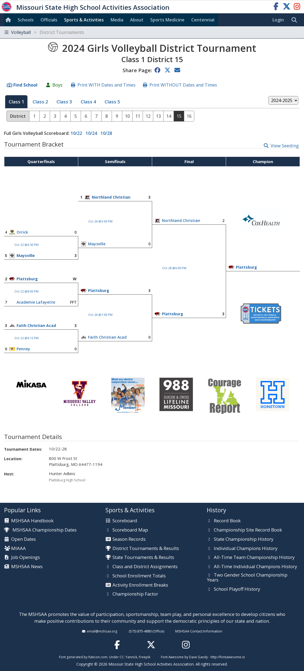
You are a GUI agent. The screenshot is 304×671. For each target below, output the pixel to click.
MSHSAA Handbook (32, 521)
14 (168, 116)
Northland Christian (111, 197)
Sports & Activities (84, 20)
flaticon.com (97, 657)
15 (179, 116)
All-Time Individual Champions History (255, 567)
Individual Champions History (245, 548)
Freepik (144, 657)
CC (122, 657)
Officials (48, 20)
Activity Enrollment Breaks (140, 585)
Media (117, 20)
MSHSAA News (27, 567)
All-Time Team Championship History (254, 557)
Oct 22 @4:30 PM (26, 245)
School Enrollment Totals (139, 576)
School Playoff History (237, 589)
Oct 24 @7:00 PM (100, 315)
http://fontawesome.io (228, 657)
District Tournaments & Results (145, 548)
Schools (26, 20)
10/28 (106, 133)
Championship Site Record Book (248, 530)
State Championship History (243, 539)
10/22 (76, 133)
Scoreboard (124, 521)
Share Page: (137, 70)
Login (278, 20)
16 (189, 116)
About (136, 20)
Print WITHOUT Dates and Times (183, 85)
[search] (295, 20)
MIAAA (18, 548)
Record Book (227, 521)
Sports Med (167, 20)
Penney (23, 348)
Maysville (96, 243)
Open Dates (23, 539)
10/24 (91, 133)
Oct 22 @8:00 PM (26, 291)
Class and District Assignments (145, 567)
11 (137, 116)
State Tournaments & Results (143, 557)
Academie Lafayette (36, 302)
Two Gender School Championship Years (247, 578)
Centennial (202, 20)
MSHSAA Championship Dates (40, 530)
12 (148, 116)
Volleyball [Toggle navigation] (44, 32)
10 (127, 116)
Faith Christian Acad (36, 325)
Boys (57, 85)
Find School (25, 85)
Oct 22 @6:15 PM (26, 338)
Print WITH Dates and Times (106, 85)
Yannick (131, 657)
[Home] (9, 19)
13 (158, 116)
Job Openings (25, 557)
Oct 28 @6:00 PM (174, 268)
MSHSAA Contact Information (198, 631)
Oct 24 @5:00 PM (100, 221)
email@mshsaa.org (102, 631)
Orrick (22, 232)
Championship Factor (135, 594)
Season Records (129, 539)
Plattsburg (246, 267)
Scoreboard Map (130, 530)
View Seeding (285, 145)
